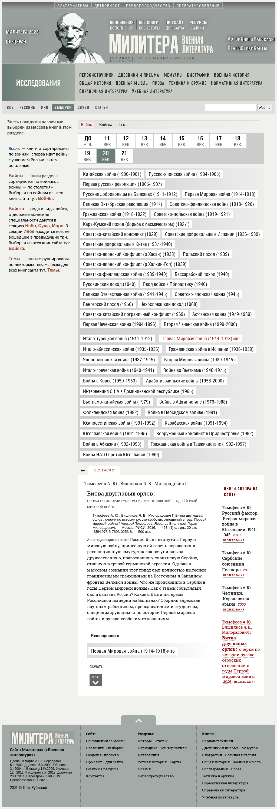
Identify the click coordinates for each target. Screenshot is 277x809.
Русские (27, 107)
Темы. (53, 270)
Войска (16, 208)
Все (10, 107)
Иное (29, 231)
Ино (44, 107)
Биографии (212, 754)
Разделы (103, 754)
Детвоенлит (149, 754)
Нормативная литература (225, 783)
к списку (104, 470)
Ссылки (102, 769)
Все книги (105, 747)
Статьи (101, 107)
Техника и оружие (218, 776)
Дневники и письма (220, 747)
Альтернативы (173, 747)
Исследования (38, 83)
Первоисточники (217, 740)
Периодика (147, 747)
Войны (16, 175)
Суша (44, 225)
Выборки (63, 107)
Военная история (240, 754)
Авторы (145, 740)
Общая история (216, 762)
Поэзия (144, 769)
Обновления (105, 740)
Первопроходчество (156, 776)
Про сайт (104, 762)
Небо (30, 225)
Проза (236, 769)
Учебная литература (220, 797)
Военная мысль (247, 762)
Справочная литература (223, 790)
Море (57, 225)
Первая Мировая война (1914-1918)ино (133, 651)
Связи (83, 107)
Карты (175, 762)
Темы (14, 258)
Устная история (152, 762)
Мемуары (250, 747)
